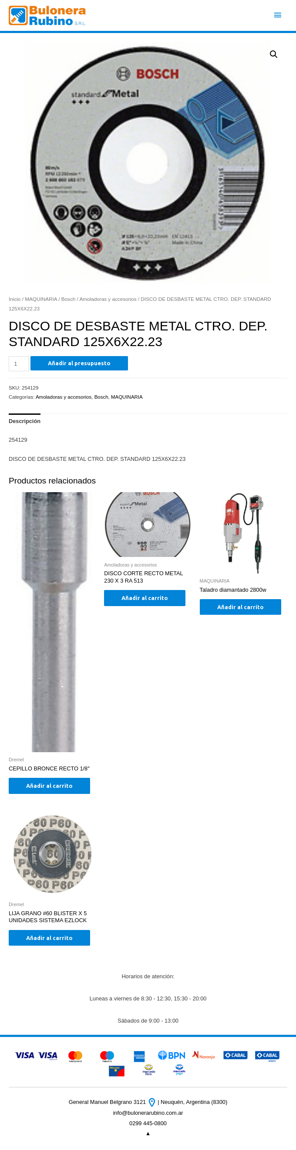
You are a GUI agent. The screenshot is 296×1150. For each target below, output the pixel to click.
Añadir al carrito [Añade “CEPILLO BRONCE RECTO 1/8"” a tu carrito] (49, 786)
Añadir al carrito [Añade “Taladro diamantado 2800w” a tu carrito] (240, 607)
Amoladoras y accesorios (107, 299)
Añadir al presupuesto (79, 363)
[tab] (24, 421)
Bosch (68, 299)
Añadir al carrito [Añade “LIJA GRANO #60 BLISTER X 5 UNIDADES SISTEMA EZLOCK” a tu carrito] (49, 938)
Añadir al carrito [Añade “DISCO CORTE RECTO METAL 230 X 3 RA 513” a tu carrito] (144, 598)
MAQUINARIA (41, 299)
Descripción (24, 421)
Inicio (14, 299)
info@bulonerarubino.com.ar (148, 1113)
